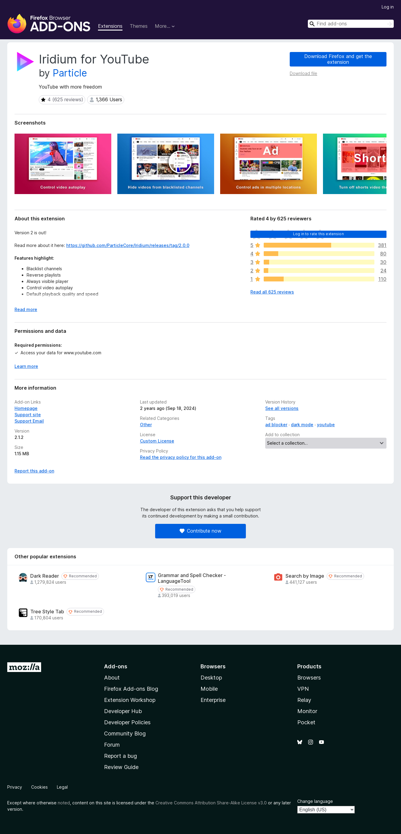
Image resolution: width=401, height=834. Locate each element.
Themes (139, 26)
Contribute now (200, 531)
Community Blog (125, 733)
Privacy (14, 787)
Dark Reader (44, 576)
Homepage (26, 408)
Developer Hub (123, 711)
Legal (62, 787)
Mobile (209, 689)
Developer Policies (127, 722)
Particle (70, 73)
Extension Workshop (129, 700)
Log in (388, 6)
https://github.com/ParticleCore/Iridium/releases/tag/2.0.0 (127, 245)
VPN (303, 689)
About (112, 677)
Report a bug (120, 756)
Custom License (157, 440)
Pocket (306, 722)
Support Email (29, 420)
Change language (315, 801)
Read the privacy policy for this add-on (180, 457)
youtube (326, 424)
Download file (303, 73)
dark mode (302, 424)
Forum (112, 745)
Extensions (110, 26)
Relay (304, 700)
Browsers (309, 677)
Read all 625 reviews (272, 291)
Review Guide (121, 767)
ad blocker (276, 424)
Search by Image (304, 576)
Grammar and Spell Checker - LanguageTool (192, 578)
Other (146, 424)
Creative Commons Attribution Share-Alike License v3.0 (211, 802)
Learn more (26, 366)
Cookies (39, 787)
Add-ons (115, 666)
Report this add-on (34, 470)
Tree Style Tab (47, 612)
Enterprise (213, 700)
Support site (28, 414)
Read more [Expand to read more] (26, 309)
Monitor (307, 711)
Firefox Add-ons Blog (131, 689)
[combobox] (351, 24)
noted (64, 802)
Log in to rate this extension (318, 234)
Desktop (211, 677)
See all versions (281, 408)
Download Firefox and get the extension (338, 59)
